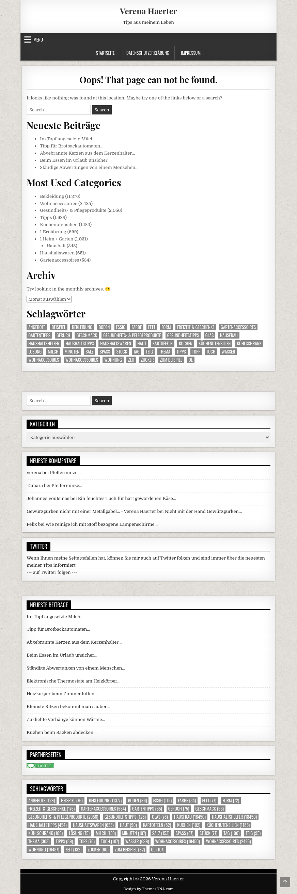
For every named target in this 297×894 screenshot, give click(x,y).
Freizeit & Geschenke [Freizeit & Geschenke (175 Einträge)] (196, 327)
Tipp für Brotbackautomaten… (71, 145)
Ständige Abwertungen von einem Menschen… (89, 167)
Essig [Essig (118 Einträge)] (121, 327)
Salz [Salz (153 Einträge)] (89, 351)
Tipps (46, 217)
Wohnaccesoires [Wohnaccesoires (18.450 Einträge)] (43, 360)
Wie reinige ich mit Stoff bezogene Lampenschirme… (102, 524)
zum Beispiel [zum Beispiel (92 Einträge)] (171, 360)
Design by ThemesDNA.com (148, 889)
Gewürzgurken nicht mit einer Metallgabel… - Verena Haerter (91, 511)
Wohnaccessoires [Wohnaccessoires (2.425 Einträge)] (81, 360)
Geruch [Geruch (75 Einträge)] (63, 335)
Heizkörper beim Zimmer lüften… (62, 693)
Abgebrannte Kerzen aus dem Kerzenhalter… (87, 153)
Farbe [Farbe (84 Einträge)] (137, 327)
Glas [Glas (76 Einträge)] (209, 335)
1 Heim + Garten (56, 238)
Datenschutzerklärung (147, 52)
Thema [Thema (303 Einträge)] (164, 351)
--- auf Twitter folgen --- (52, 572)
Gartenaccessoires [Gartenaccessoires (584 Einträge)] (238, 327)
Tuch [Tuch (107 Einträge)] (210, 351)
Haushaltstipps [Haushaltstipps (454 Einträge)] (80, 343)
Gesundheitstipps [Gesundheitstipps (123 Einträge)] (183, 335)
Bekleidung (52, 196)
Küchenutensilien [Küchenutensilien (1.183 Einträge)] (215, 343)
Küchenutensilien (59, 224)
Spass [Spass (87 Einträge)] (105, 351)
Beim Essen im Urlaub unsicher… (75, 160)
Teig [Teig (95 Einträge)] (149, 351)
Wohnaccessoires (58, 203)
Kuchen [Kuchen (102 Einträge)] (185, 343)
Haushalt (56, 245)
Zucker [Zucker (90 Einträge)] (147, 360)
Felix (32, 524)
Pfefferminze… (65, 472)
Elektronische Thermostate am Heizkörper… (73, 681)
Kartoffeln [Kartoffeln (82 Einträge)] (163, 343)
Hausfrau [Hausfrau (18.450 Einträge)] (229, 335)
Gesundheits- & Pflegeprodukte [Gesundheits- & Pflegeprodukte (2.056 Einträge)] (132, 335)
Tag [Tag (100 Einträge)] (137, 351)
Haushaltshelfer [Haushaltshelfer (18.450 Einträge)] (43, 343)
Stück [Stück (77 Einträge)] (121, 351)
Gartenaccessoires (59, 260)
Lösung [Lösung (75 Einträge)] (35, 351)
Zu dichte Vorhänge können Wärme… (66, 719)
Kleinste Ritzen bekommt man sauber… (68, 706)
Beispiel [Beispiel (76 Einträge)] (58, 327)
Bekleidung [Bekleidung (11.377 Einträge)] (82, 327)
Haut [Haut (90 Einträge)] (141, 343)
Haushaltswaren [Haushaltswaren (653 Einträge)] (115, 343)
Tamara (35, 485)
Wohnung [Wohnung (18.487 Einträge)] (113, 360)
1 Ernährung (53, 231)
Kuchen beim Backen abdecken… (61, 732)
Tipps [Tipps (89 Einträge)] (181, 351)
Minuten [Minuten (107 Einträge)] (72, 351)
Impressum (191, 52)
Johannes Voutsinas (48, 498)
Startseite (105, 52)
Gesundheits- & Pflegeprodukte (73, 210)
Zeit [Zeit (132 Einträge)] (131, 360)
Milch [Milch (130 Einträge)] (53, 351)
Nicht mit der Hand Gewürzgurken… (203, 511)
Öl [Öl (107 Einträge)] (190, 360)
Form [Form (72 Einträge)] (166, 327)
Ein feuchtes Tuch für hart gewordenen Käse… (127, 498)
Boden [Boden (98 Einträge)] (104, 327)
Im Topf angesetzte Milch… (68, 138)
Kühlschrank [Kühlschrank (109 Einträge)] (249, 343)
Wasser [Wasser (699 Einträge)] (228, 351)
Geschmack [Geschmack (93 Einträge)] (86, 335)
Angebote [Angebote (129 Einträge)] (36, 327)
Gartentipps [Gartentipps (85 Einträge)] (39, 335)
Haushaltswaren (57, 252)
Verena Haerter (148, 10)
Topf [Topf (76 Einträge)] (196, 351)
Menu (38, 39)
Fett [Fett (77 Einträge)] (151, 327)
